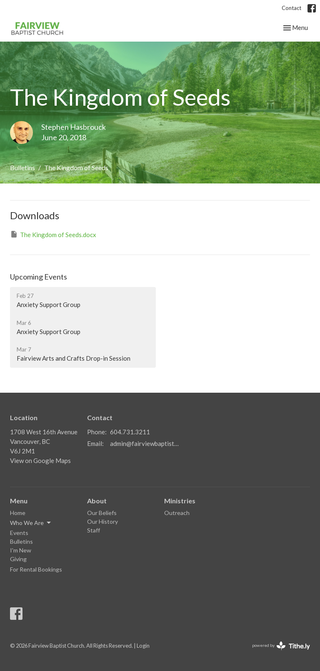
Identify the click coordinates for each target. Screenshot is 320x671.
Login (143, 645)
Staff (93, 530)
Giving (18, 558)
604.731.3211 (130, 432)
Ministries (179, 501)
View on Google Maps (40, 460)
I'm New (20, 550)
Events (19, 532)
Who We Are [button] (31, 523)
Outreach (177, 512)
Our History (102, 521)
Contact (291, 8)
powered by (281, 646)
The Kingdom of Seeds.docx (53, 234)
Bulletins (22, 167)
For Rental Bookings (36, 569)
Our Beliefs (102, 512)
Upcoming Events (38, 276)
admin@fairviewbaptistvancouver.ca (146, 443)
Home (17, 512)
